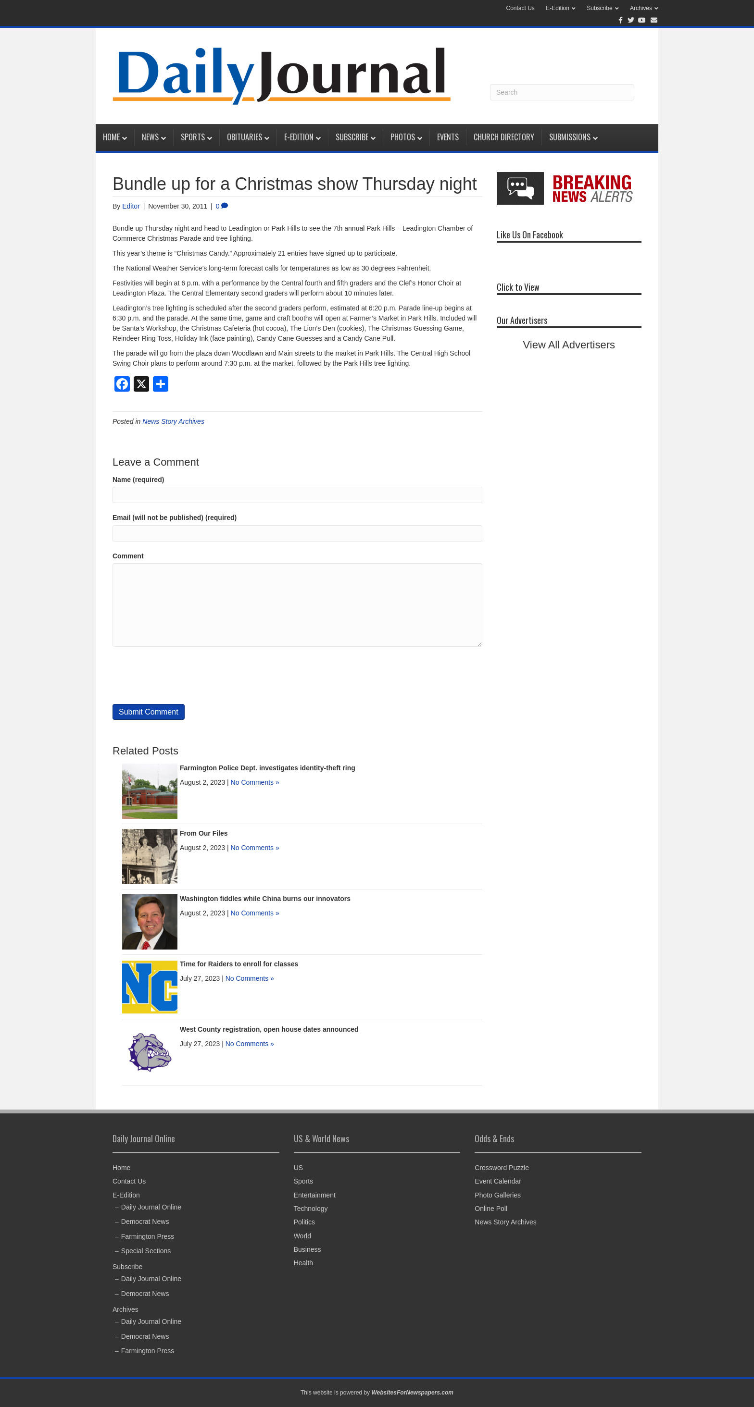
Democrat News (145, 1221)
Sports (193, 137)
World (302, 1236)
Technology (311, 1208)
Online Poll (491, 1208)
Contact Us (520, 8)
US (298, 1168)
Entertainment (315, 1195)
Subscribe (599, 8)
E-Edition (557, 8)
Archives (641, 8)
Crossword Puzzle (502, 1168)
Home (111, 137)
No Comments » (255, 782)
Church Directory (504, 137)
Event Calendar (498, 1181)
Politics (304, 1222)
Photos (402, 137)
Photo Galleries (498, 1195)
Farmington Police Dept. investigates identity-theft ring (267, 768)
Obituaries (244, 137)
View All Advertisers (569, 345)
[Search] (562, 92)
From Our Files (204, 833)
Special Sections (146, 1251)
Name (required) (138, 479)
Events (448, 137)
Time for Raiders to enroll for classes (239, 964)
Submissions (570, 137)
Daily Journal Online (151, 1207)
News (150, 137)
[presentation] (186, 675)
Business (307, 1249)
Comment (128, 556)
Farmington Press (147, 1236)
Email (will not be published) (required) (175, 517)
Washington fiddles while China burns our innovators (265, 898)
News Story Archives (173, 421)
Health (303, 1263)
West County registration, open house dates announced (269, 1029)
